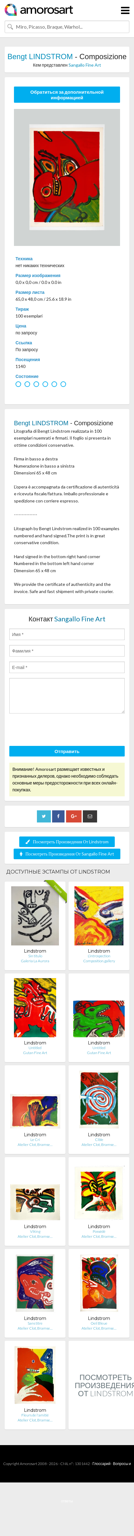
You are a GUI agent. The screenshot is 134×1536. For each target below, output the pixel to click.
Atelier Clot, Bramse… (35, 1144)
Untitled (35, 1047)
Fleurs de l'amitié (35, 1415)
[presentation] (56, 731)
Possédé (99, 1231)
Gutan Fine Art (35, 1052)
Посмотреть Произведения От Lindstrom (67, 841)
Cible (99, 1139)
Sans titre (35, 1323)
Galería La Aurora (35, 961)
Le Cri (35, 1139)
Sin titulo (35, 956)
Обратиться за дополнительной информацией (67, 94)
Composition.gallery (99, 961)
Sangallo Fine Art (85, 65)
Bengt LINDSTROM (40, 56)
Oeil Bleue (99, 1323)
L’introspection (99, 956)
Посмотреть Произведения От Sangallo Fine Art (67, 853)
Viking (35, 1231)
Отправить (67, 751)
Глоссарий (101, 1463)
